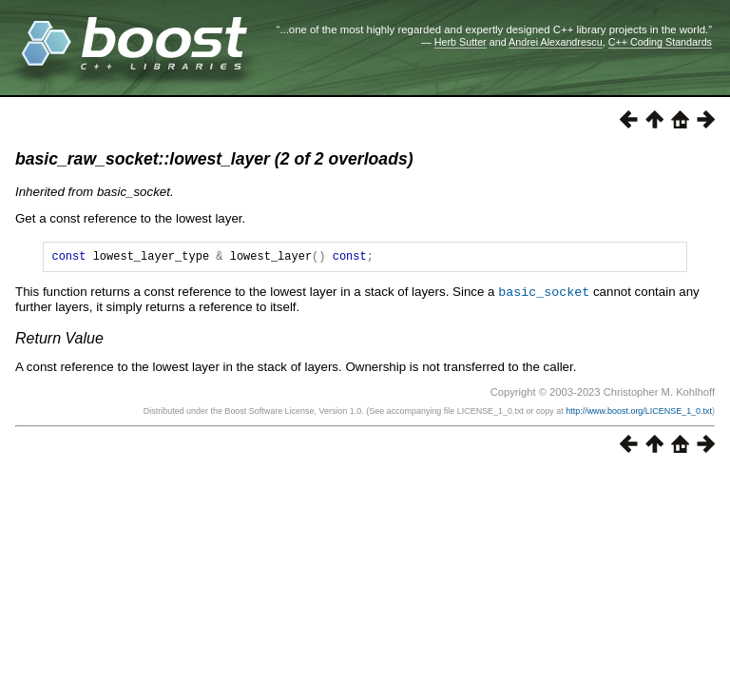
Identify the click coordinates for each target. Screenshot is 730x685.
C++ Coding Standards (660, 42)
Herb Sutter (460, 42)
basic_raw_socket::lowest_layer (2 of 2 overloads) (214, 158)
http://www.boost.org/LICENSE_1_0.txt (639, 413)
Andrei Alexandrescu (556, 42)
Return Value (59, 340)
